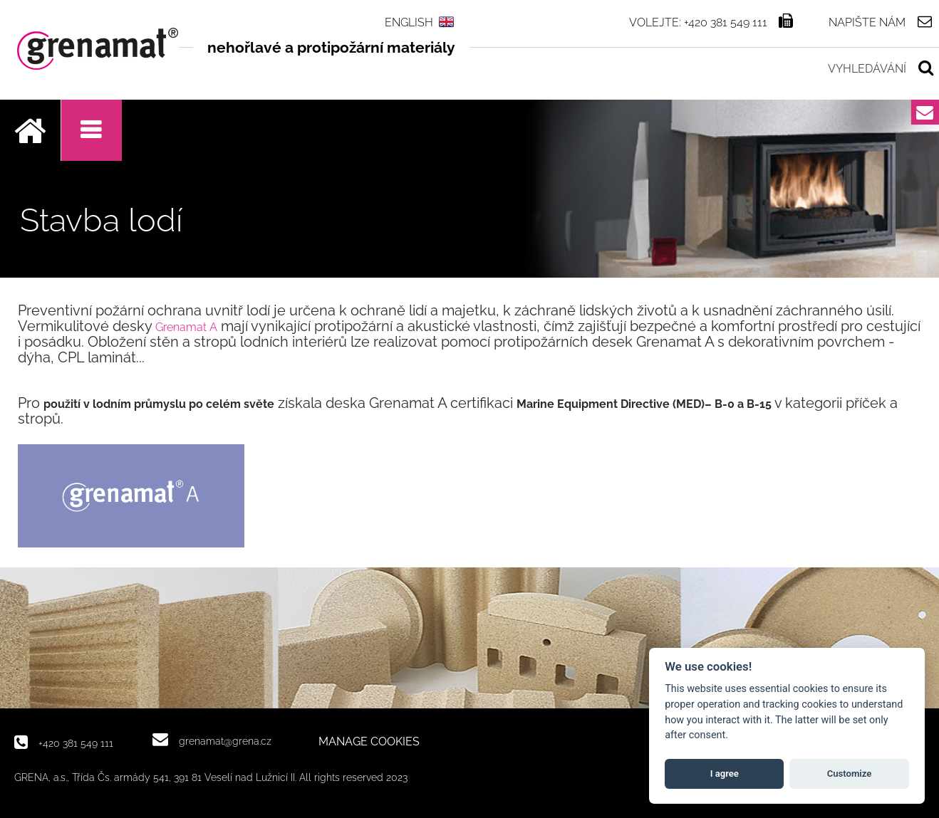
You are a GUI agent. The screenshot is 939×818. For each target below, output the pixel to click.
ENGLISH (409, 22)
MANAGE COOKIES (369, 742)
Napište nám (867, 22)
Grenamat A (186, 327)
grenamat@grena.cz (225, 740)
